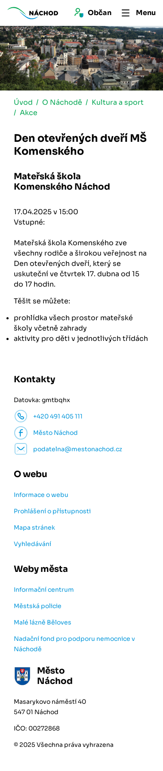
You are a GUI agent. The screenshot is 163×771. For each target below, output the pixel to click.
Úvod (23, 102)
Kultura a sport (118, 102)
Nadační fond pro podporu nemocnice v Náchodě (74, 644)
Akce (28, 112)
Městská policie (38, 606)
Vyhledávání (32, 544)
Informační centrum (44, 589)
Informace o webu (41, 495)
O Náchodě (62, 102)
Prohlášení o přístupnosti (52, 511)
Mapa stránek (34, 527)
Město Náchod (55, 433)
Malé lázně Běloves (42, 622)
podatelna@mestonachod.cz (77, 449)
